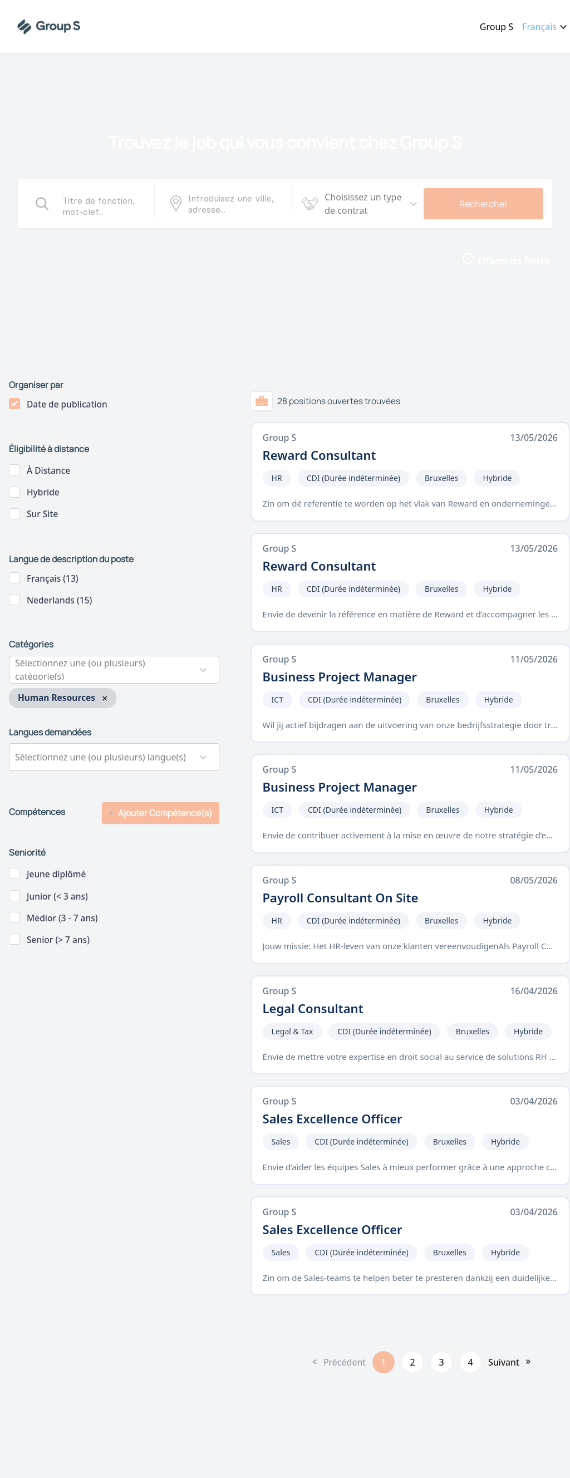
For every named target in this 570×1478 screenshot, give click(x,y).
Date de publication (67, 404)
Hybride (43, 492)
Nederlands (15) (59, 600)
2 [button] (412, 1362)
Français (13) (52, 578)
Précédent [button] (344, 1362)
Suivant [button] (503, 1362)
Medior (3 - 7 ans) (62, 918)
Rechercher (483, 204)
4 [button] (470, 1362)
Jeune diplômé (56, 874)
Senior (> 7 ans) (58, 940)
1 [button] (383, 1362)
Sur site (42, 514)
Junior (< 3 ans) (57, 896)
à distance (48, 470)
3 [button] (441, 1362)
